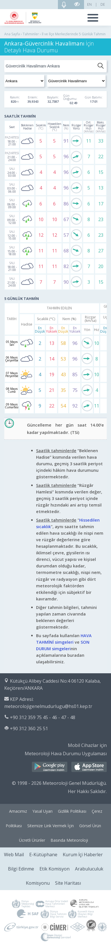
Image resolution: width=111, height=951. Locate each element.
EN (89, 4)
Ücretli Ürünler (32, 840)
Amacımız (18, 811)
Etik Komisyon (54, 869)
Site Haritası (68, 883)
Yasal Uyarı (42, 811)
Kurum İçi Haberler (83, 854)
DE (102, 4)
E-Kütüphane (43, 854)
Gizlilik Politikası (72, 811)
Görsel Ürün (90, 825)
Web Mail (14, 854)
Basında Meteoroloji (69, 840)
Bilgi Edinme (21, 869)
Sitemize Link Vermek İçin (50, 825)
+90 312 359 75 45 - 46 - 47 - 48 (42, 717)
